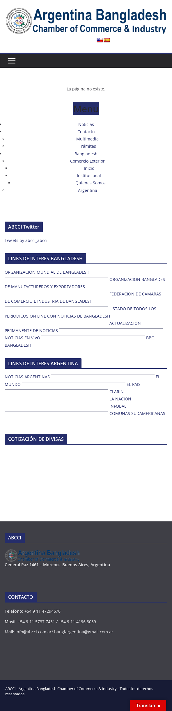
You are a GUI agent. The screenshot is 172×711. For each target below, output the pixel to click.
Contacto (86, 131)
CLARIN (116, 391)
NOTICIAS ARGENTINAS (27, 376)
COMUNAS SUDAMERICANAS (137, 413)
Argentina (87, 190)
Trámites (87, 146)
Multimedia (87, 139)
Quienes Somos (90, 183)
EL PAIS (134, 384)
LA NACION (120, 399)
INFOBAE (118, 406)
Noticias (86, 124)
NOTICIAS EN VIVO (22, 338)
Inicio (89, 168)
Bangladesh (86, 153)
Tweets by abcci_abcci (26, 240)
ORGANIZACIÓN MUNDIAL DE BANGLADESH (47, 272)
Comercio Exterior (87, 161)
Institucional (89, 175)
